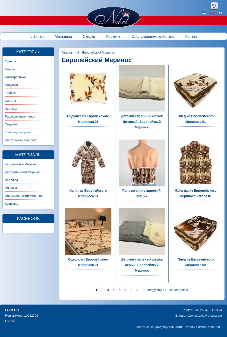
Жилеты (11, 108)
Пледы (10, 69)
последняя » (179, 290)
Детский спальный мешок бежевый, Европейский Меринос (142, 121)
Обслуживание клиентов (153, 36)
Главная (36, 36)
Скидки (89, 36)
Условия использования (202, 327)
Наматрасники (15, 77)
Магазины (63, 36)
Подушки (11, 85)
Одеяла (10, 61)
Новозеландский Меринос (24, 195)
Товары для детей (18, 132)
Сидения (11, 124)
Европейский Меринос (98, 52)
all (77, 52)
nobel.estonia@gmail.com (204, 315)
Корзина (113, 36)
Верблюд (11, 180)
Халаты (10, 100)
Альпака (11, 188)
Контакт (192, 36)
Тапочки (10, 93)
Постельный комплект (21, 140)
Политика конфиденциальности (159, 327)
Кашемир (11, 203)
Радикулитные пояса (20, 116)
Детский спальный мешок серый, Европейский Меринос (142, 265)
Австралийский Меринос (23, 172)
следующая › (156, 290)
